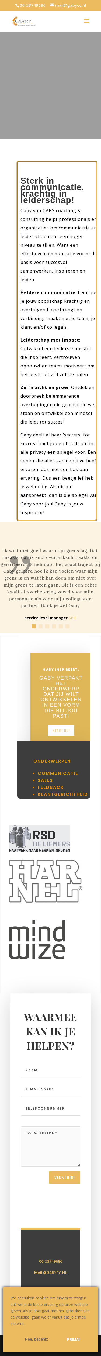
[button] (34, 626)
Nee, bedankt (36, 1339)
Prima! (73, 1339)
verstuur (64, 1245)
